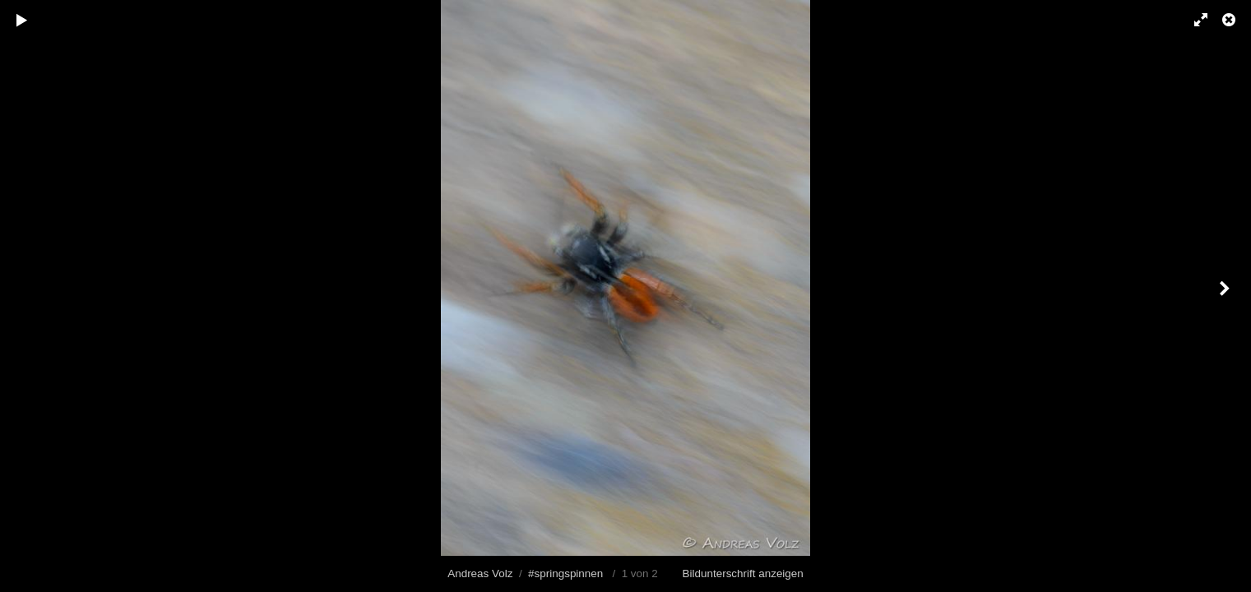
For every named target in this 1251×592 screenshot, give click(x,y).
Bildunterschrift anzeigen (743, 573)
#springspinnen (565, 573)
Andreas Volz (479, 573)
